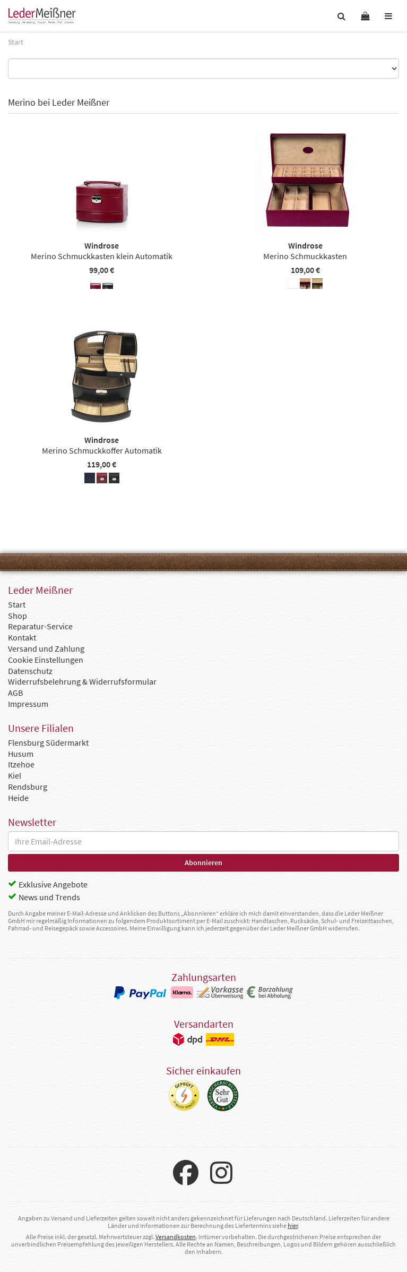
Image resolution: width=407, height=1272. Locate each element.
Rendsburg (27, 786)
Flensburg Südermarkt (48, 742)
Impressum (28, 703)
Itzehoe (21, 764)
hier (293, 1226)
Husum (20, 753)
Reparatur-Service (40, 626)
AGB (15, 692)
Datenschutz (30, 670)
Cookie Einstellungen (45, 659)
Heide (18, 797)
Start (16, 604)
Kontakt (22, 637)
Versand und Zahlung (46, 648)
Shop (17, 615)
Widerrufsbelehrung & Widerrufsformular (82, 681)
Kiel (14, 775)
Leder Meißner (42, 15)
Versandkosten (175, 1237)
